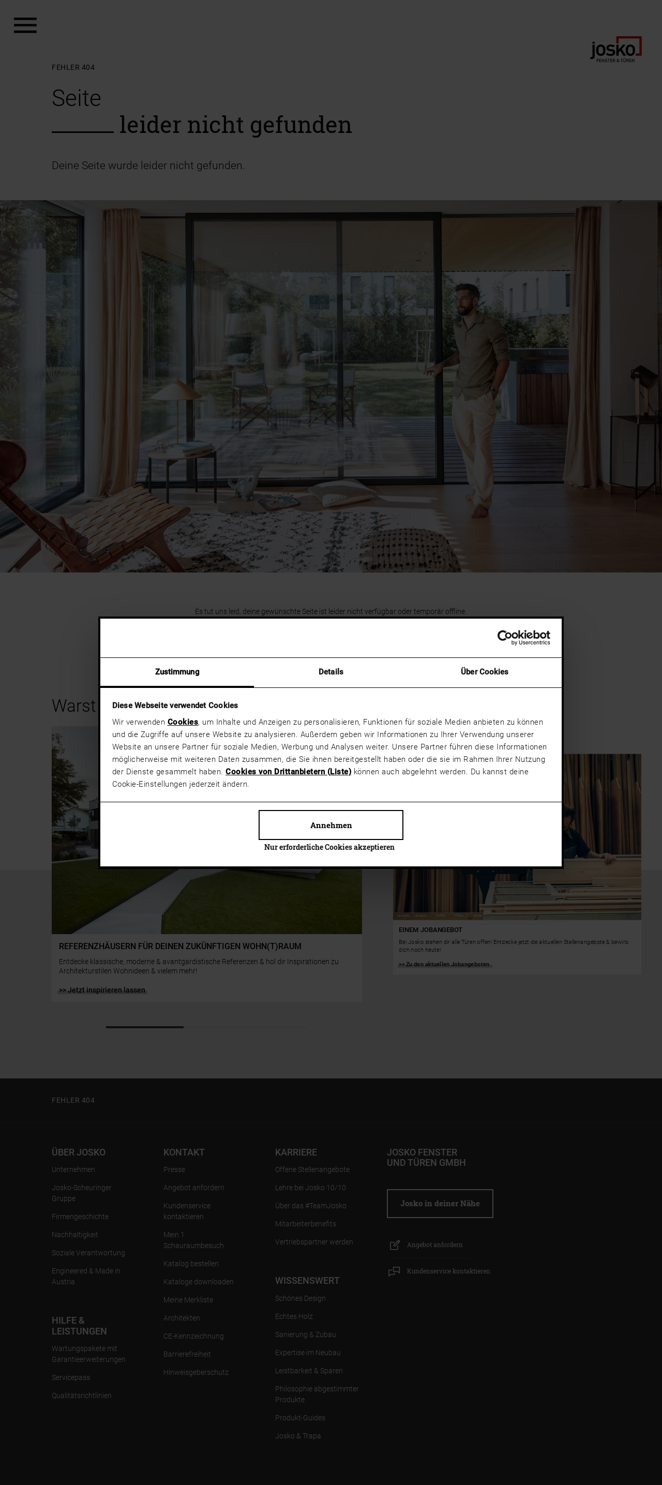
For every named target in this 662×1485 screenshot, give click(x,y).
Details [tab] (331, 672)
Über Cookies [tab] (484, 672)
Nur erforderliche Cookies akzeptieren (329, 847)
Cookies (183, 722)
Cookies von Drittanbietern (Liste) (288, 771)
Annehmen (331, 825)
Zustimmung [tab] (177, 672)
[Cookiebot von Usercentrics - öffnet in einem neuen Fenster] (505, 638)
